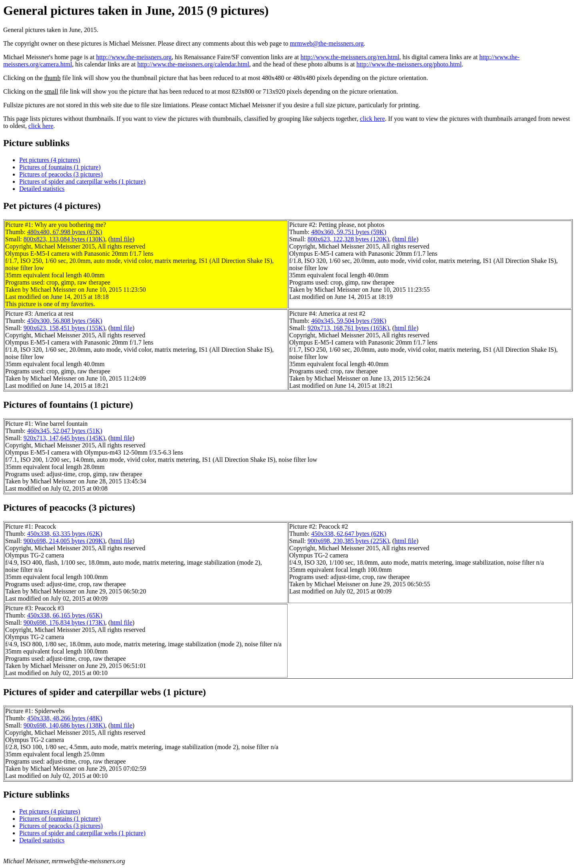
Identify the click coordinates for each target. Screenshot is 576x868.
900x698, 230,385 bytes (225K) (348, 540)
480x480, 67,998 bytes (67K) (64, 232)
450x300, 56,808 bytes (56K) (64, 320)
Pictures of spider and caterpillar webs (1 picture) (82, 181)
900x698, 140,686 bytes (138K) (64, 725)
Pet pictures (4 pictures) (49, 159)
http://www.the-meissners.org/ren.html (349, 57)
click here (372, 118)
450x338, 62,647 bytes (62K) (348, 533)
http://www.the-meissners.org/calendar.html (193, 64)
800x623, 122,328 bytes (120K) (348, 239)
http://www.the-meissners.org (134, 57)
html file (121, 239)
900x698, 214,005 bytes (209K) (64, 540)
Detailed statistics (41, 188)
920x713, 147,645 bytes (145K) (64, 438)
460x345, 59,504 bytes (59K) (348, 320)
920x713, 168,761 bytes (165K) (348, 328)
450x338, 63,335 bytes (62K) (64, 533)
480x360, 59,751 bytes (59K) (348, 232)
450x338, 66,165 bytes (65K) (64, 615)
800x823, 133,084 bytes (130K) (64, 239)
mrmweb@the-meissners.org (327, 43)
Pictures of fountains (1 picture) (60, 167)
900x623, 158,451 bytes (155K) (64, 328)
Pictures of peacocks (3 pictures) (61, 174)
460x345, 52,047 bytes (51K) (64, 430)
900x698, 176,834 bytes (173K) (64, 622)
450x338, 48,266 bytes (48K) (64, 718)
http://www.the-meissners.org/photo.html (409, 64)
